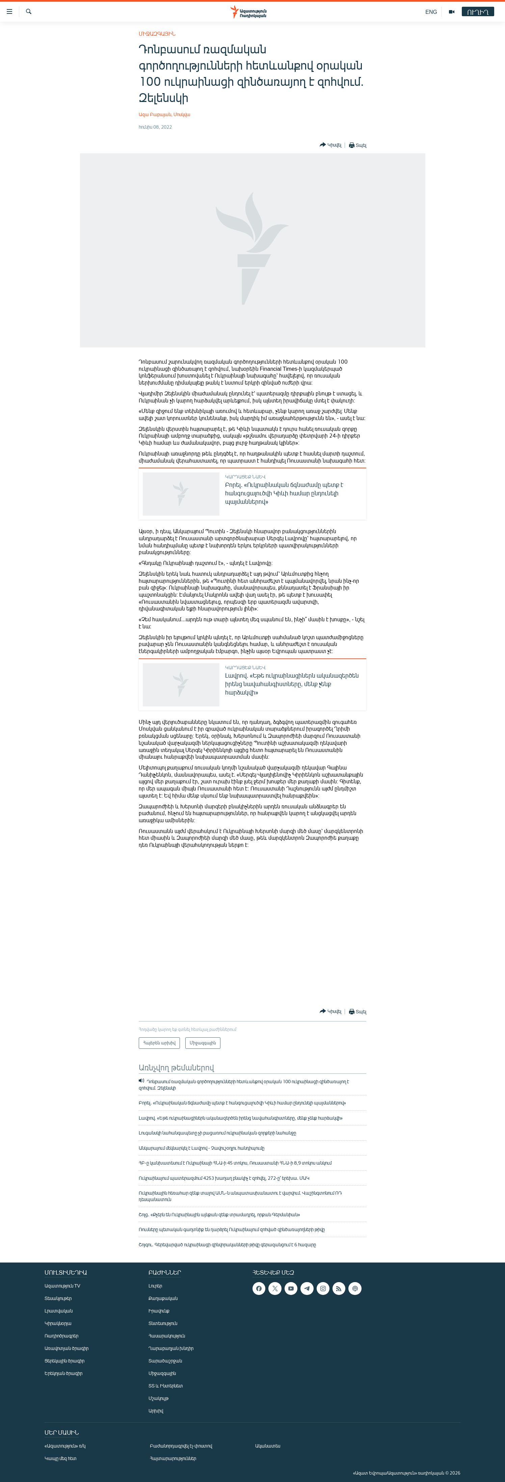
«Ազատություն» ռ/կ (65, 1446)
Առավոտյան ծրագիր (66, 1348)
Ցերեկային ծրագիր (64, 1360)
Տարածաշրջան (165, 1360)
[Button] (330, 145)
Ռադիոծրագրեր (61, 1335)
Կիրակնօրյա (58, 1323)
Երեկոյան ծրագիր (63, 1373)
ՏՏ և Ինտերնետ (166, 1385)
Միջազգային (157, 33)
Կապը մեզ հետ (61, 1458)
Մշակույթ (158, 1398)
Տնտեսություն (163, 1323)
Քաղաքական (163, 1298)
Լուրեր (155, 1286)
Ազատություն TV (62, 1286)
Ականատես (267, 1446)
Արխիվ (156, 1410)
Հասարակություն (167, 1335)
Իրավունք (159, 1311)
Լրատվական (59, 1311)
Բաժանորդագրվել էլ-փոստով (181, 1446)
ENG (431, 11)
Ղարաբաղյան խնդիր (171, 1348)
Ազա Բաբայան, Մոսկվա (164, 114)
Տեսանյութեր (58, 1298)
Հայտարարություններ (173, 1458)
